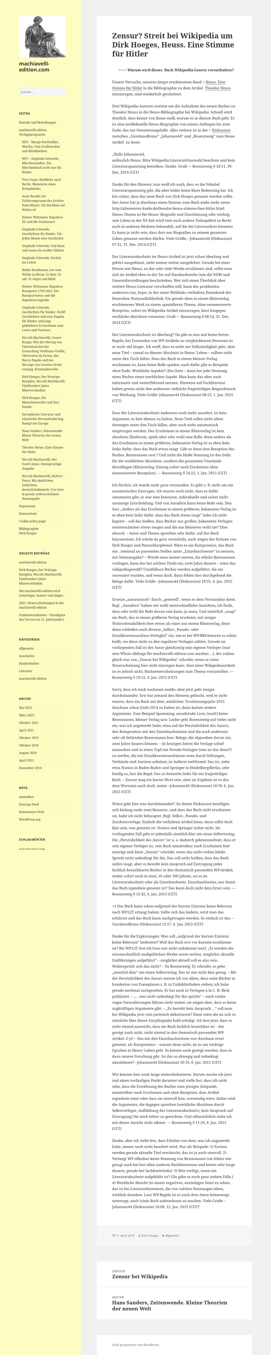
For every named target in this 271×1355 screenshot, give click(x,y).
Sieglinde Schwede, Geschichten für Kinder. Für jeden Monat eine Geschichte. (43, 233)
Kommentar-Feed (31, 812)
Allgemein (26, 648)
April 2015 (26, 760)
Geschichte (27, 656)
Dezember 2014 (30, 768)
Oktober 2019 (28, 738)
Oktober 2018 (28, 745)
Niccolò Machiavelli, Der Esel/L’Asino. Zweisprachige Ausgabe (42, 464)
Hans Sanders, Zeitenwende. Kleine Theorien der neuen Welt (42, 435)
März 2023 (26, 715)
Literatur (25, 671)
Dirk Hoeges (150, 1236)
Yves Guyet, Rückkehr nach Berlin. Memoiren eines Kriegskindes (41, 184)
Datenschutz (28, 514)
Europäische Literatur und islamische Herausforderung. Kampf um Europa (43, 418)
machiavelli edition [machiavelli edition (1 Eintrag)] (28, 849)
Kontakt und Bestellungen (37, 122)
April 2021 (26, 730)
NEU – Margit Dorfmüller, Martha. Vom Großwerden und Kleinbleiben (41, 146)
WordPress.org (29, 819)
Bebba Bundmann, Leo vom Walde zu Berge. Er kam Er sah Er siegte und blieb (41, 274)
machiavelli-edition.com (34, 66)
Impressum (27, 506)
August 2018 (28, 753)
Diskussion (221, 130)
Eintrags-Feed (29, 804)
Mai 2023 (25, 708)
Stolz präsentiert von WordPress (135, 1345)
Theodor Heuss (218, 88)
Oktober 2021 (28, 723)
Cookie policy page (32, 521)
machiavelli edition (33, 562)
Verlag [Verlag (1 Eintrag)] (42, 849)
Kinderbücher (29, 663)
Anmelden (26, 797)
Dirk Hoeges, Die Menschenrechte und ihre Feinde (40, 402)
